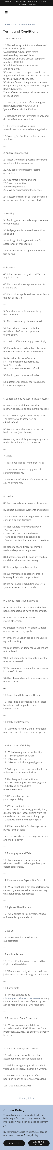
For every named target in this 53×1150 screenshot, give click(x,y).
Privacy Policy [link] (26, 1098)
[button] (6, 12)
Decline (14, 1143)
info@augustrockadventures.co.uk (21, 998)
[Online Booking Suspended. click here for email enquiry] (26, 3)
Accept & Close (39, 1143)
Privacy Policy (31, 1135)
